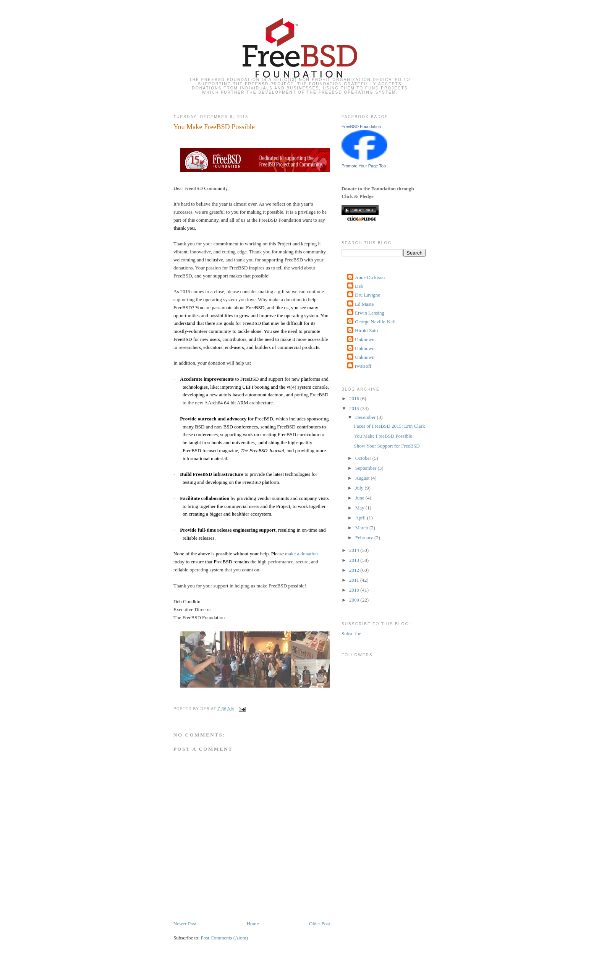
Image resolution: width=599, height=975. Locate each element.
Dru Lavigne (367, 295)
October (363, 458)
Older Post (319, 923)
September (366, 468)
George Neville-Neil (375, 321)
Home (253, 923)
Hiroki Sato (366, 330)
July (360, 488)
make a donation (301, 553)
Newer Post (184, 923)
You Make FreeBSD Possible (214, 127)
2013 (354, 560)
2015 (354, 408)
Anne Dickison (370, 277)
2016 (354, 398)
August (363, 478)
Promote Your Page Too (364, 166)
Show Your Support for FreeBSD (386, 446)
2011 (354, 580)
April (361, 518)
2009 (354, 600)
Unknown (364, 339)
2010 (354, 590)
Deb (359, 286)
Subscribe (351, 633)
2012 (354, 570)
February (364, 537)
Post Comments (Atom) (224, 938)
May (360, 508)
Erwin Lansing (369, 313)
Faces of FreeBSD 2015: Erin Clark (389, 426)
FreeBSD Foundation (361, 126)
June (360, 498)
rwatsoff (363, 366)
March (362, 527)
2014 (354, 550)
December (366, 417)
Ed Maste (364, 304)
